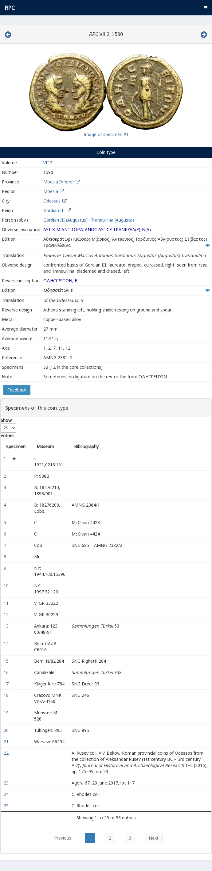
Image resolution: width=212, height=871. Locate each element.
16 (7, 672)
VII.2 (47, 163)
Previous (62, 838)
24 (7, 794)
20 (7, 730)
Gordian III (54, 210)
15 (7, 661)
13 (7, 626)
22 (7, 753)
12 (7, 614)
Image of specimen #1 (106, 134)
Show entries (8, 428)
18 (7, 695)
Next (154, 838)
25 (7, 806)
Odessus (52, 201)
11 (7, 603)
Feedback (16, 390)
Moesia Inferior (58, 182)
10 (7, 585)
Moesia (50, 191)
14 (7, 643)
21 (7, 742)
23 (7, 783)
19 (7, 713)
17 (7, 684)
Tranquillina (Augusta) (112, 220)
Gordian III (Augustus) (65, 220)
